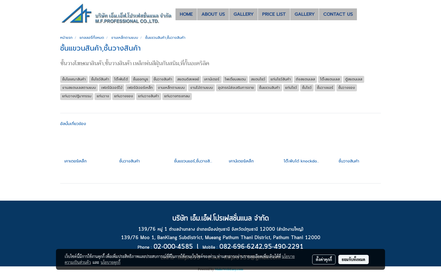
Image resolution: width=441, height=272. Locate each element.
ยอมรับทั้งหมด (353, 259)
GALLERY (243, 14)
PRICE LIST (274, 14)
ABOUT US (213, 14)
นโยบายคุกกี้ (110, 262)
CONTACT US (338, 14)
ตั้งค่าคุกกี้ (324, 259)
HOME (186, 14)
